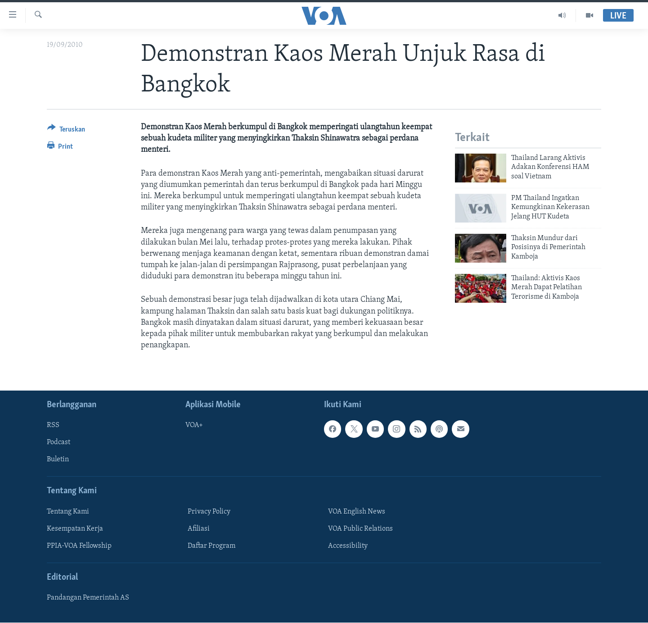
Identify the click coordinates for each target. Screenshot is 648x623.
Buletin (58, 460)
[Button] (66, 131)
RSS (53, 425)
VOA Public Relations (360, 528)
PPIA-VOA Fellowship (79, 546)
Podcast (58, 442)
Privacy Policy (209, 511)
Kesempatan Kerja (75, 528)
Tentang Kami (68, 511)
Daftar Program (211, 546)
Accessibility (348, 546)
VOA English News (356, 511)
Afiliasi (199, 528)
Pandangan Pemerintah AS (88, 598)
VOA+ (194, 425)
